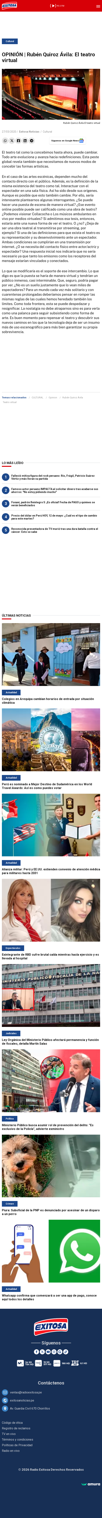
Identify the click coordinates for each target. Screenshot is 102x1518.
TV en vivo (9, 1434)
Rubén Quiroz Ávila (72, 397)
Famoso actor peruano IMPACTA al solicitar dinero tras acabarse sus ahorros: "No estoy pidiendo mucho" (54, 491)
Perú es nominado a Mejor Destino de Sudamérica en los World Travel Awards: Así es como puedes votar (47, 786)
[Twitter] (42, 1351)
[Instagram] (54, 1351)
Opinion (53, 397)
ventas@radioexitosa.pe (26, 1392)
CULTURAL (37, 397)
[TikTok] (65, 1351)
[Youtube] (48, 1351)
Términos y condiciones (17, 1439)
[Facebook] (36, 1351)
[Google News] (59, 1351)
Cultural (10, 41)
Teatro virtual (10, 402)
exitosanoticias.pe (22, 1400)
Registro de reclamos (16, 1428)
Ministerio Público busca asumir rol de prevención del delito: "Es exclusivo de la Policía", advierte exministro (48, 1127)
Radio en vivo (11, 1451)
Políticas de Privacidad (17, 1445)
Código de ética (12, 1422)
